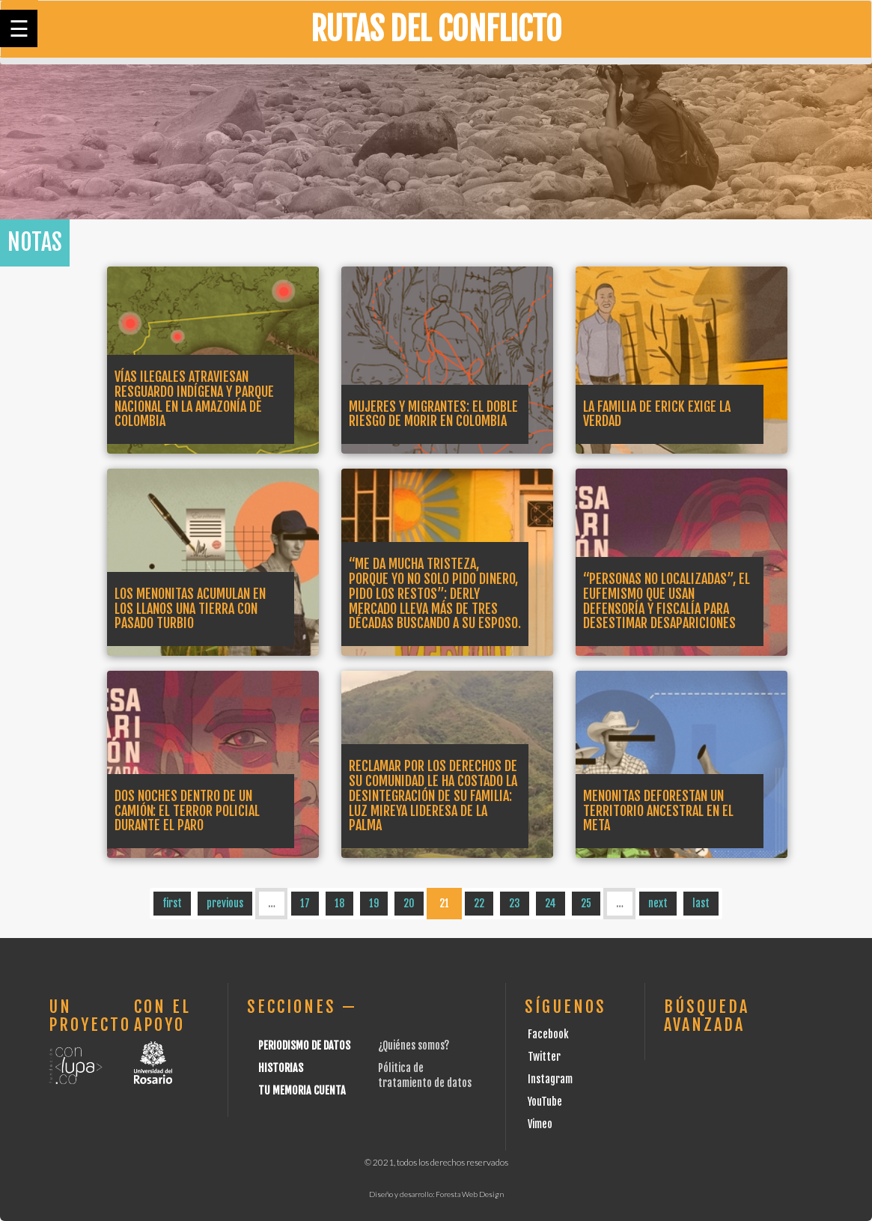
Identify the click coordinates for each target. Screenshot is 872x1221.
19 (374, 903)
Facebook (548, 1034)
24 (550, 903)
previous (225, 903)
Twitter (544, 1056)
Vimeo (540, 1124)
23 (514, 903)
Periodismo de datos (304, 1045)
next (658, 903)
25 (586, 903)
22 (479, 903)
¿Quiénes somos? (413, 1045)
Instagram (550, 1079)
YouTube (545, 1101)
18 (339, 903)
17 (305, 903)
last (701, 903)
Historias (280, 1068)
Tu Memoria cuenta (302, 1090)
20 (409, 903)
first (172, 903)
